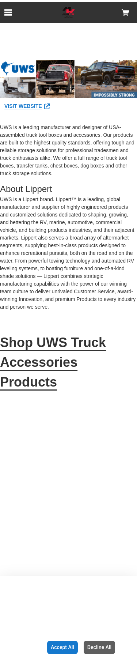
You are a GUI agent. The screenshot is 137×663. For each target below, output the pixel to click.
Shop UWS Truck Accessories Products (53, 362)
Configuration (22, 647)
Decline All (99, 647)
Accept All (62, 647)
